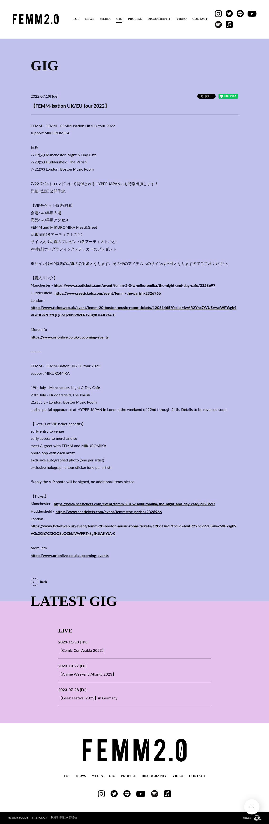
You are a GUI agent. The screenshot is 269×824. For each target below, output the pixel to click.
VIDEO (182, 18)
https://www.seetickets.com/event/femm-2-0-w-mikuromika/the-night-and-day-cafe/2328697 (134, 285)
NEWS (89, 18)
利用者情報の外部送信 (64, 817)
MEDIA (105, 18)
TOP (76, 18)
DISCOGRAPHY (159, 18)
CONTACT (200, 18)
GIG (119, 18)
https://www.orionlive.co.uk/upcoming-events (70, 337)
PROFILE (135, 18)
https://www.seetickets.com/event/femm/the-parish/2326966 (108, 293)
